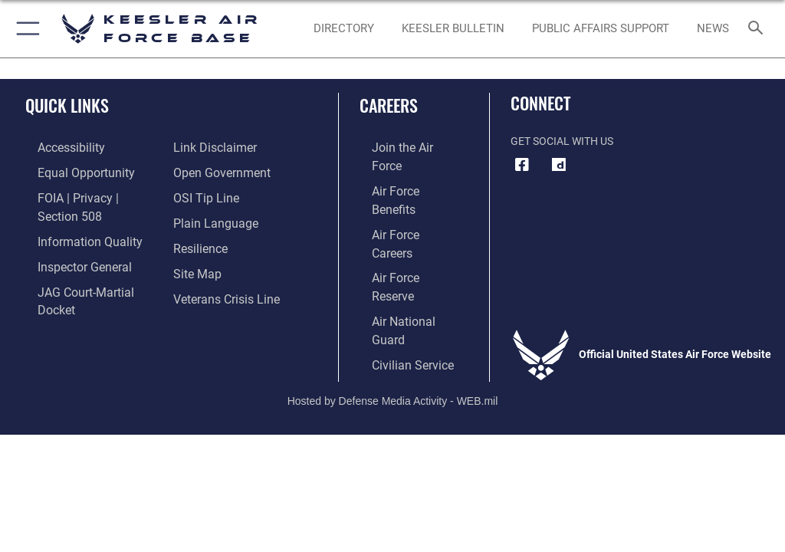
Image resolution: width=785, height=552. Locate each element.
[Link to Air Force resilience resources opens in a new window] (196, 217)
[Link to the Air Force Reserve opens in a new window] (401, 217)
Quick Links (67, 105)
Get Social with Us (562, 141)
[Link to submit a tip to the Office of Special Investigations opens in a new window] (201, 169)
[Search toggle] (758, 29)
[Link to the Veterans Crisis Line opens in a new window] (220, 264)
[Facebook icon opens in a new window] (522, 164)
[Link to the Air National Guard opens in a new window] (404, 240)
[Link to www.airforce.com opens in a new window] (401, 146)
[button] (25, 29)
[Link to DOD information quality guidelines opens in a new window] (71, 217)
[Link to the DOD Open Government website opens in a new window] (216, 146)
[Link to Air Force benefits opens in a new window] (401, 169)
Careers (389, 105)
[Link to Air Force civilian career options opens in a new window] (394, 264)
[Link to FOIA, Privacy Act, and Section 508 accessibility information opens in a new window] (89, 193)
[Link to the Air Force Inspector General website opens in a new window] (67, 240)
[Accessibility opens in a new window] (54, 146)
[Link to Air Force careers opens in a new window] (400, 193)
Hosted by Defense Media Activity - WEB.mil (392, 316)
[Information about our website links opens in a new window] (61, 287)
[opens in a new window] (558, 164)
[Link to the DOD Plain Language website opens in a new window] (210, 193)
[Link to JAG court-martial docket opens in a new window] (86, 264)
